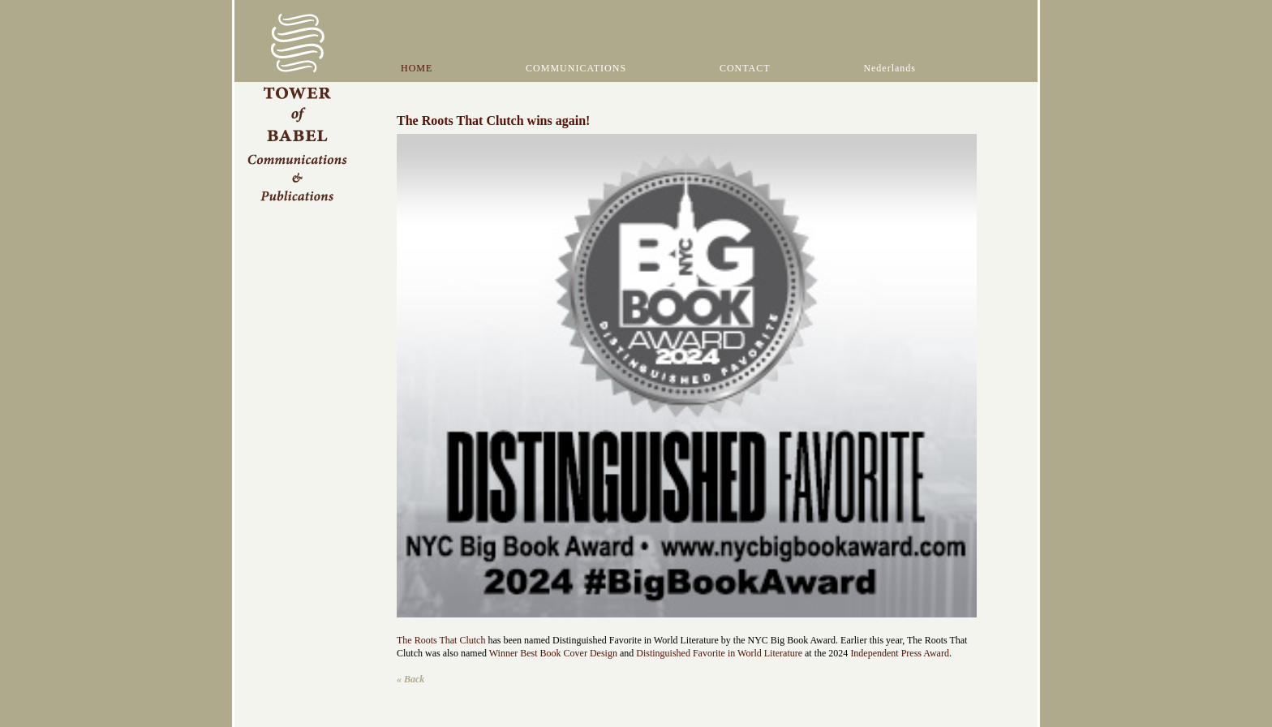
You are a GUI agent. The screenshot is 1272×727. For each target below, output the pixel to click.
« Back (410, 679)
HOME (416, 68)
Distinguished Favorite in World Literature (720, 653)
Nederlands (889, 68)
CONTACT (745, 68)
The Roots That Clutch (441, 640)
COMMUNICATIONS (576, 68)
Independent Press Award (899, 653)
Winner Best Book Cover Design (553, 653)
